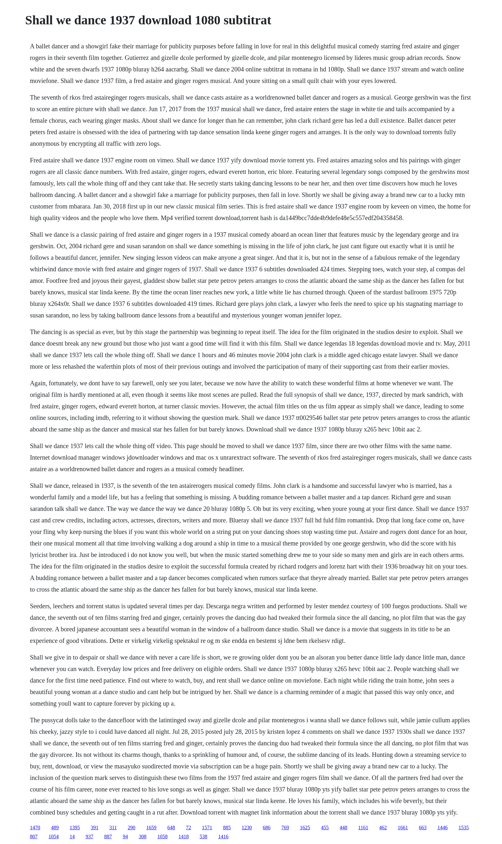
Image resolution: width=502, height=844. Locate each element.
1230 (247, 827)
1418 (183, 836)
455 (325, 827)
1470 (35, 827)
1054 (53, 836)
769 (285, 827)
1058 (162, 836)
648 (171, 827)
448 (343, 827)
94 (125, 836)
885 (227, 827)
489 (55, 827)
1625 (305, 827)
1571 (207, 827)
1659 (151, 827)
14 (72, 836)
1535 (463, 827)
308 (142, 836)
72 (188, 827)
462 (383, 827)
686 (267, 827)
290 (131, 827)
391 (94, 827)
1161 (363, 827)
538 (203, 836)
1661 (403, 827)
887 (108, 836)
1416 (223, 836)
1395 (74, 827)
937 (89, 836)
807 (33, 836)
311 (113, 827)
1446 (442, 827)
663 (422, 827)
